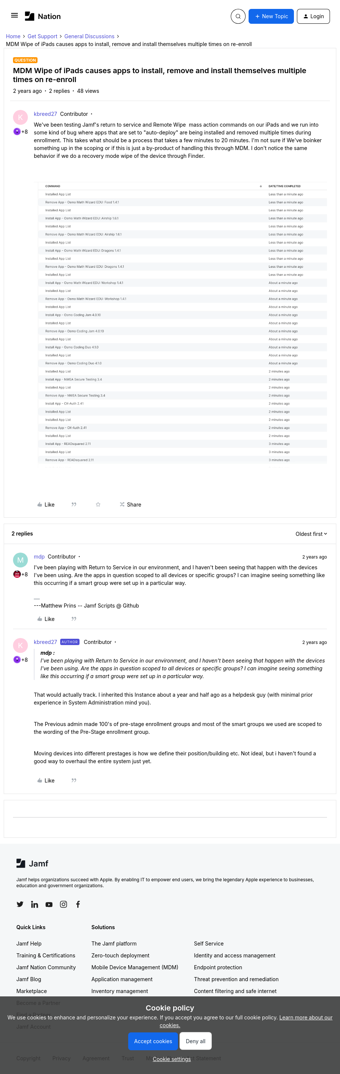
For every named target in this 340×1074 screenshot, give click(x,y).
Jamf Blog (28, 979)
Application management (121, 979)
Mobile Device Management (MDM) (134, 967)
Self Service (209, 943)
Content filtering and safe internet (235, 991)
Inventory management (119, 991)
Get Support (42, 36)
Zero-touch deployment (120, 955)
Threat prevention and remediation (236, 979)
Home (13, 36)
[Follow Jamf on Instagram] (63, 904)
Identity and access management (234, 955)
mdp (39, 556)
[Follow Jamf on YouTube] (49, 904)
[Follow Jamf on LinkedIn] (34, 904)
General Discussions (89, 36)
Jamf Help (29, 943)
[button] (14, 17)
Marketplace (31, 991)
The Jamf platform (114, 943)
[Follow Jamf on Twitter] (20, 904)
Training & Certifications (45, 955)
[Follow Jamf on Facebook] (78, 904)
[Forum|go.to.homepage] (43, 16)
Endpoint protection (218, 967)
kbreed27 (45, 114)
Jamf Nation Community (46, 967)
